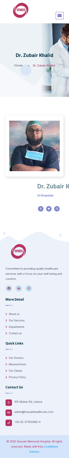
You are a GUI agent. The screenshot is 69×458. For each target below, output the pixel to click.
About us (13, 313)
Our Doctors (15, 357)
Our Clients (14, 370)
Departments (15, 326)
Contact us (14, 333)
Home (18, 65)
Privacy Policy (16, 377)
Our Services (15, 320)
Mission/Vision (16, 364)
